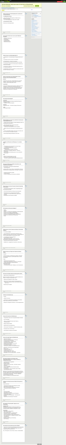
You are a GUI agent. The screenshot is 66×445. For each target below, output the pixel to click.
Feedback (10, 0)
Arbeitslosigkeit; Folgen (34, 20)
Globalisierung (33, 25)
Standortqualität (33, 34)
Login (64, 1)
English (64, 0)
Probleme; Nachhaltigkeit (34, 31)
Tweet (31, 9)
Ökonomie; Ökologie (34, 30)
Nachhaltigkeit (33, 29)
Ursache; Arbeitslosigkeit (34, 35)
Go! (37, 5)
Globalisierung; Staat (34, 26)
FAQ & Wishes (7, 0)
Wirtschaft (35, 14)
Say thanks (3, 10)
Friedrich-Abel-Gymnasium (38, 16)
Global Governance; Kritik (34, 24)
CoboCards (1, 0)
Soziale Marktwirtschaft (35, 15)
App (4, 0)
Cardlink (26, 13)
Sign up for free (59, 1)
